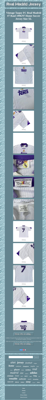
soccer (10, 381)
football (28, 363)
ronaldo (13, 378)
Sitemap (23, 390)
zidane (38, 382)
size (21, 373)
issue (17, 376)
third (22, 370)
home (11, 365)
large (39, 376)
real (34, 369)
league (35, 363)
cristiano (10, 376)
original (33, 382)
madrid (14, 372)
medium (28, 370)
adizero (26, 373)
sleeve (17, 382)
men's (26, 376)
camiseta (18, 366)
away (28, 382)
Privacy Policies (23, 395)
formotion (35, 379)
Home (23, 388)
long (35, 376)
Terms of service (23, 397)
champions (26, 366)
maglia (32, 366)
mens (11, 370)
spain (22, 376)
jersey (20, 362)
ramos (22, 382)
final (38, 366)
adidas (33, 372)
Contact (23, 392)
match (29, 379)
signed (30, 376)
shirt (12, 362)
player (17, 369)
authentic (22, 379)
